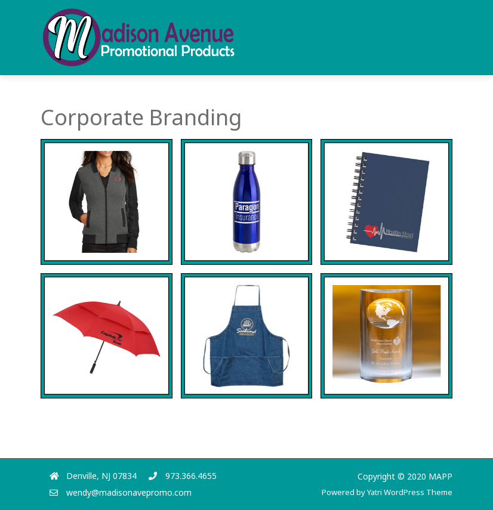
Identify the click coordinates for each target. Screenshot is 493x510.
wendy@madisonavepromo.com (129, 492)
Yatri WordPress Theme (409, 492)
